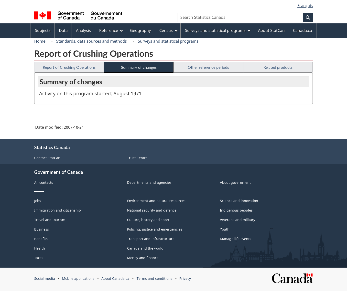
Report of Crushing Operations (69, 67)
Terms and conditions (154, 278)
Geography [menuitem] (140, 30)
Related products (278, 67)
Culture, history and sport (148, 219)
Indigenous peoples (236, 210)
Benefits (41, 238)
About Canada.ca (115, 278)
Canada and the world (145, 248)
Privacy (185, 278)
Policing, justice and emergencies (154, 229)
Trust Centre (137, 157)
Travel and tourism (49, 219)
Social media (44, 278)
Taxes (38, 257)
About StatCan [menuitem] (271, 30)
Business (41, 229)
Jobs (37, 200)
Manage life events (235, 238)
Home (39, 41)
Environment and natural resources (156, 200)
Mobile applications (78, 278)
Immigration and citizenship (57, 210)
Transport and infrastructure (150, 238)
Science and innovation (239, 200)
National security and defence (151, 210)
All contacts (43, 182)
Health (39, 248)
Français (305, 5)
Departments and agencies (149, 182)
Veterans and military (237, 219)
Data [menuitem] (63, 30)
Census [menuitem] (168, 30)
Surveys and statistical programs (168, 41)
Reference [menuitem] (111, 30)
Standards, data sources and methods (91, 41)
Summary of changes (139, 67)
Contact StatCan (47, 157)
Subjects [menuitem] (43, 30)
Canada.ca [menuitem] (302, 30)
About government (235, 182)
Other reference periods (208, 67)
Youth (224, 229)
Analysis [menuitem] (83, 30)
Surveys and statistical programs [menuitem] (217, 30)
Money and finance (143, 257)
